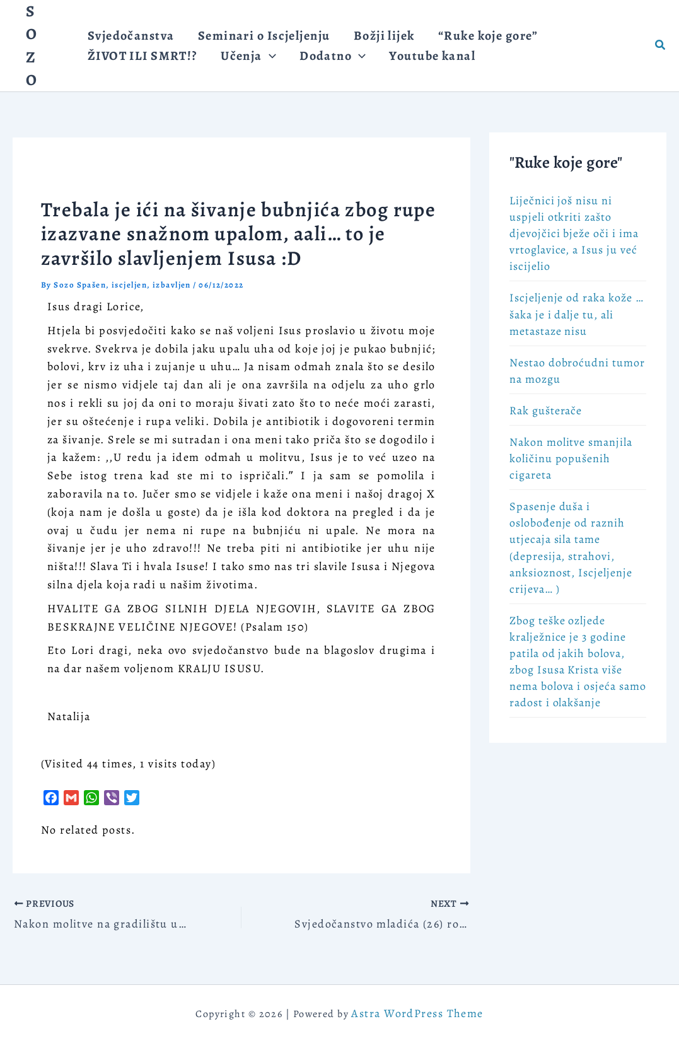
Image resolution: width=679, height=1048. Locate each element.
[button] (660, 45)
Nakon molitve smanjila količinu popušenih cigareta (570, 458)
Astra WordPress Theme (417, 1013)
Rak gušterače (545, 410)
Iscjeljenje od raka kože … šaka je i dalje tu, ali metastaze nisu (576, 314)
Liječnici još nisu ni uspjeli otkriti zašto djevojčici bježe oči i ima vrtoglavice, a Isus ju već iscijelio (574, 233)
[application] (262, 63)
